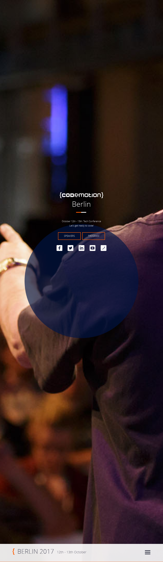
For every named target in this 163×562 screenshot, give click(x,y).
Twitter (70, 248)
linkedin (81, 248)
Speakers (69, 236)
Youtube (92, 248)
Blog (103, 248)
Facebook (59, 248)
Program (93, 236)
